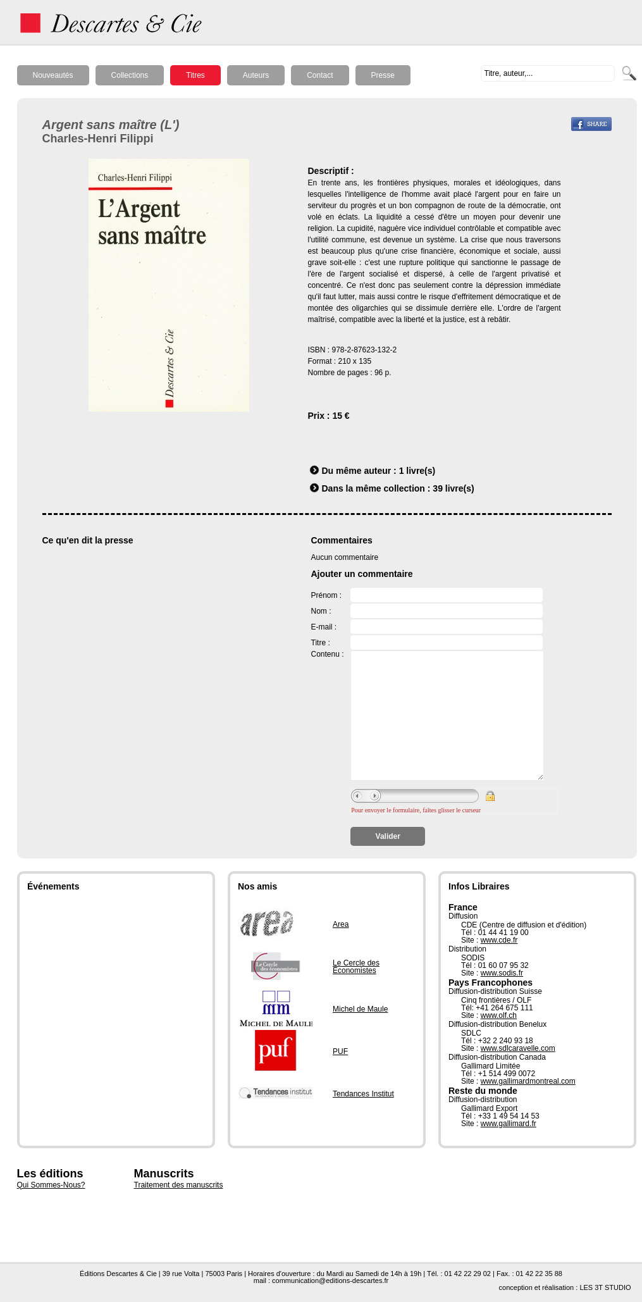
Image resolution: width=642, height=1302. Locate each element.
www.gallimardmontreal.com (528, 1081)
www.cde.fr (499, 940)
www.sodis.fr (502, 973)
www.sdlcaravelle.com (518, 1048)
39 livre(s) (453, 488)
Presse (383, 75)
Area (341, 924)
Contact (320, 75)
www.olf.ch (499, 1015)
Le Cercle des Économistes (356, 966)
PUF (340, 1051)
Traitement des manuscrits (178, 1185)
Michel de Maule (360, 1009)
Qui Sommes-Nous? (51, 1185)
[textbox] (548, 73)
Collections (130, 75)
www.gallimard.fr (508, 1123)
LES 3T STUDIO (605, 1287)
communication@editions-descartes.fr (330, 1280)
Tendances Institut (363, 1093)
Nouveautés (53, 75)
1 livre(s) (417, 471)
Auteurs (256, 75)
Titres (195, 75)
